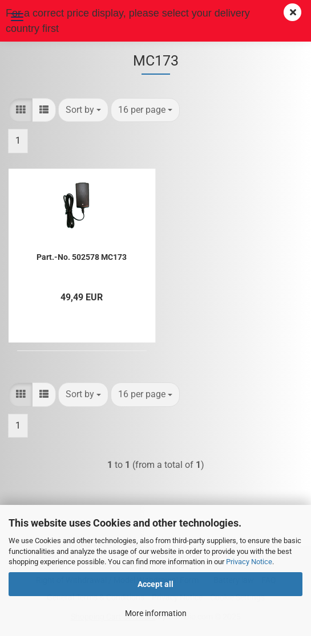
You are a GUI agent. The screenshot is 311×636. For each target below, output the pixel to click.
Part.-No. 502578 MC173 (82, 257)
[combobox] (83, 110)
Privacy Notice (249, 561)
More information (156, 613)
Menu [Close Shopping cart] (17, 17)
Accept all (155, 584)
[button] (21, 110)
